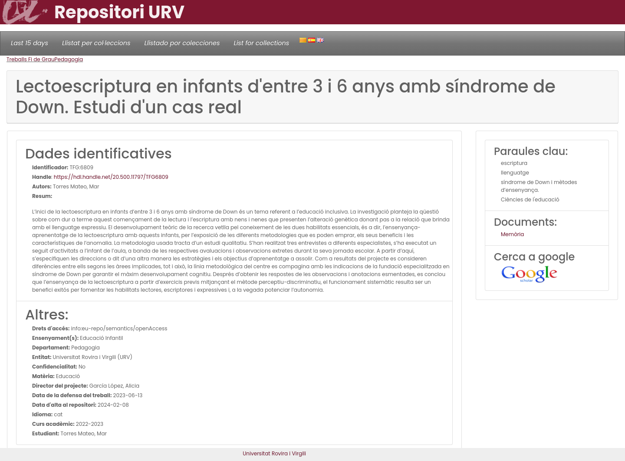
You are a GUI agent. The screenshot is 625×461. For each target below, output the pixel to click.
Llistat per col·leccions (96, 43)
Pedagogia (69, 59)
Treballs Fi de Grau (31, 59)
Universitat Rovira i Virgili (274, 453)
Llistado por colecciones (182, 43)
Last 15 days (29, 43)
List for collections (261, 43)
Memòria (512, 234)
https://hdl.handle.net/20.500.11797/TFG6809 (111, 177)
